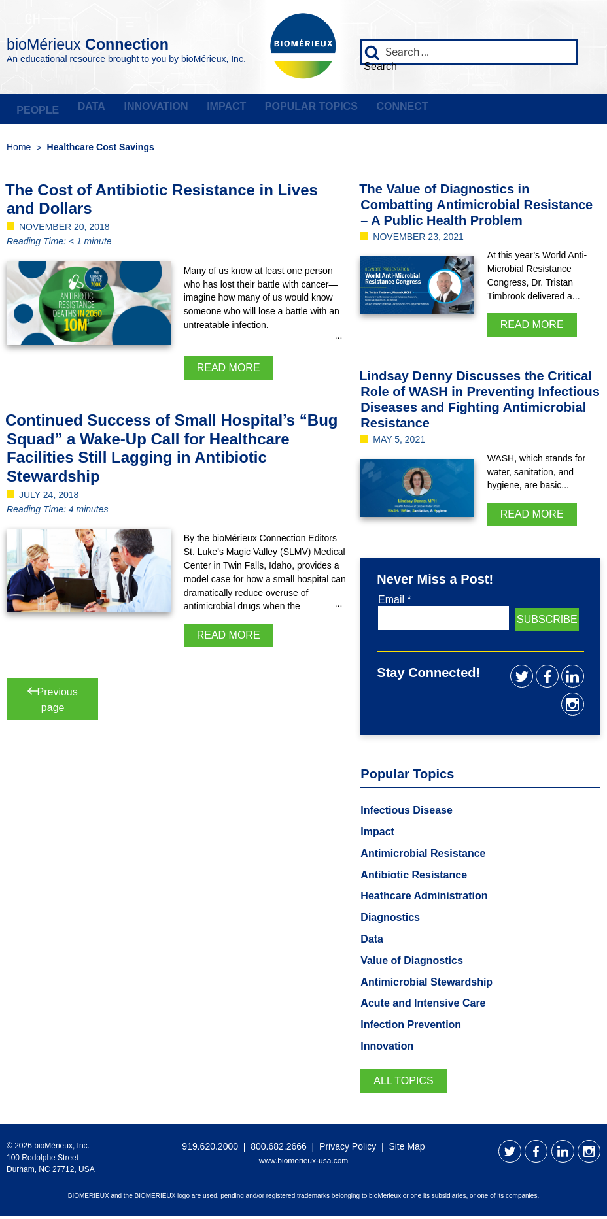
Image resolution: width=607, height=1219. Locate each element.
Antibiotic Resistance (413, 876)
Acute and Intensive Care (422, 1005)
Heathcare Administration (423, 898)
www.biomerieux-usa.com (304, 1162)
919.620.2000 (210, 1149)
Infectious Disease (406, 812)
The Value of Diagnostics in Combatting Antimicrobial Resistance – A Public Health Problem (476, 206)
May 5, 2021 (399, 442)
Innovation (148, 109)
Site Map (407, 1149)
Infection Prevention (410, 1027)
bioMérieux (125, 41)
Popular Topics (297, 109)
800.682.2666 (279, 1149)
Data (86, 109)
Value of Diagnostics (411, 963)
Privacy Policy (347, 1149)
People (35, 109)
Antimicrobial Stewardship (426, 984)
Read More (228, 369)
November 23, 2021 (418, 238)
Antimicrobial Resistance (422, 855)
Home (19, 149)
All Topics (403, 1083)
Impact (215, 109)
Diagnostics (390, 920)
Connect (385, 109)
